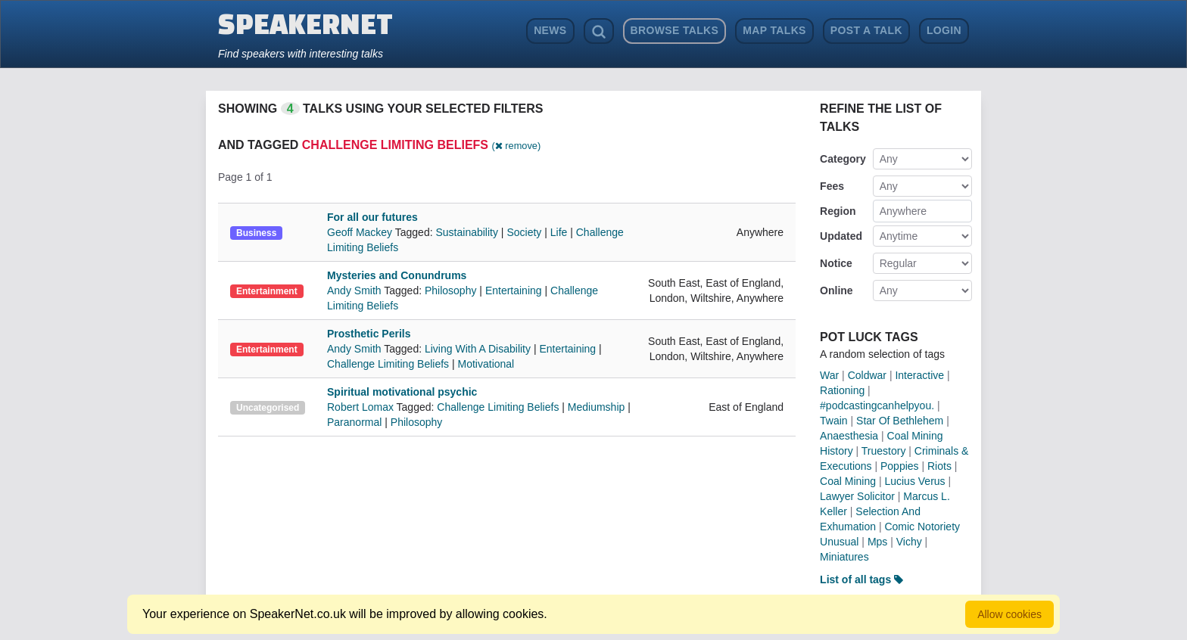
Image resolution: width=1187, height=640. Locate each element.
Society (523, 232)
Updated (841, 236)
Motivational (486, 364)
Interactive (919, 375)
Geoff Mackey (361, 232)
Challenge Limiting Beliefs (388, 364)
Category (843, 159)
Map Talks (774, 30)
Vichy (909, 542)
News (550, 30)
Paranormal (354, 422)
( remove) (516, 145)
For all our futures (372, 217)
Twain (834, 421)
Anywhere (903, 211)
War (829, 375)
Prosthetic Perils (369, 334)
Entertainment (267, 291)
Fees (832, 186)
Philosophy (451, 290)
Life (559, 232)
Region (837, 211)
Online (836, 290)
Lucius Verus (914, 481)
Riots (939, 466)
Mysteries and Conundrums (396, 275)
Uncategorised (267, 407)
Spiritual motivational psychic (402, 392)
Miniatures (844, 557)
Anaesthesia (849, 436)
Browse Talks (675, 30)
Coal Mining (848, 481)
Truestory (883, 451)
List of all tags (861, 579)
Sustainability (466, 232)
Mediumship (596, 407)
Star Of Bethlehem (899, 421)
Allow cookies (1009, 614)
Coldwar (867, 375)
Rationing (842, 390)
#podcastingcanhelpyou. (877, 405)
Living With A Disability (478, 349)
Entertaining (513, 290)
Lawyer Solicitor (857, 496)
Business (256, 233)
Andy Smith (355, 290)
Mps (877, 542)
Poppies (899, 466)
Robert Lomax (362, 407)
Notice (836, 263)
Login (944, 30)
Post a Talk (866, 30)
